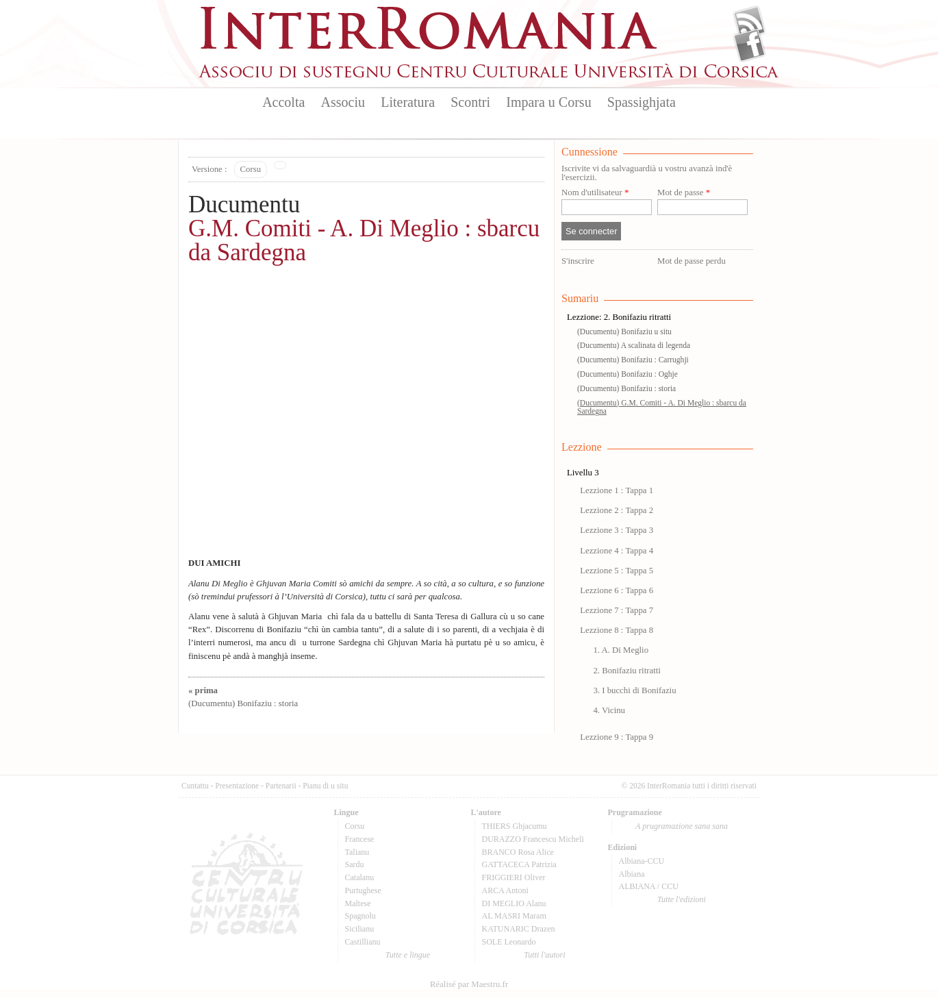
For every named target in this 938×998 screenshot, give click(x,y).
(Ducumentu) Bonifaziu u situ (624, 331)
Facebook (749, 45)
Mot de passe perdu (691, 261)
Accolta (283, 102)
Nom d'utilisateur (595, 192)
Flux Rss (749, 22)
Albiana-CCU (642, 861)
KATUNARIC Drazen (518, 929)
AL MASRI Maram (514, 916)
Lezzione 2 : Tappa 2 (616, 510)
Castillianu (363, 942)
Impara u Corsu (548, 102)
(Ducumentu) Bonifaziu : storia (626, 388)
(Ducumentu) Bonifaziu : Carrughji (633, 359)
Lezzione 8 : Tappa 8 (616, 630)
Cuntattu (195, 786)
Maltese (358, 903)
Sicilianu (360, 929)
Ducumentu (244, 204)
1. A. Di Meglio (620, 650)
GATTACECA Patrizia (519, 864)
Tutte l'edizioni (681, 899)
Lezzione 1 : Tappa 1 (616, 490)
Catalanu (360, 877)
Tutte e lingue (407, 955)
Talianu (357, 852)
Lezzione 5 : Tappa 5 (616, 570)
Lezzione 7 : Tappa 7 (616, 610)
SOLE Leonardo (509, 942)
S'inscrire (577, 261)
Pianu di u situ (325, 786)
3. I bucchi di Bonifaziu (634, 690)
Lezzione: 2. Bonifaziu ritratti (619, 317)
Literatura (408, 102)
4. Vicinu (609, 710)
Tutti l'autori (544, 955)
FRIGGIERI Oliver (514, 877)
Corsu (251, 169)
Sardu (354, 864)
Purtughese (363, 890)
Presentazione (237, 786)
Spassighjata (641, 102)
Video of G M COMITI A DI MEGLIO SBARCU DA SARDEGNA (366, 418)
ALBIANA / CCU (649, 886)
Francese (360, 839)
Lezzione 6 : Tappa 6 (616, 590)
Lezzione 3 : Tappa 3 (616, 530)
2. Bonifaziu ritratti (626, 670)
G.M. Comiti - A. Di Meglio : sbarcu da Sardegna (364, 240)
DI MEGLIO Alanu (514, 903)
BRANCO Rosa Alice (518, 852)
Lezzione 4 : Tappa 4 (616, 551)
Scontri (470, 102)
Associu (343, 102)
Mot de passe (683, 192)
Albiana (632, 874)
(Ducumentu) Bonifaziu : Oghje (627, 374)
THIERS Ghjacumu (514, 826)
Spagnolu (360, 916)
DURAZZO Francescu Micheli (533, 839)
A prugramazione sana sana (681, 826)
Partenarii (281, 786)
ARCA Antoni (505, 890)
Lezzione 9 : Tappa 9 (616, 737)
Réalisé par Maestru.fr (469, 984)
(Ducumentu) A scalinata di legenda (633, 345)
